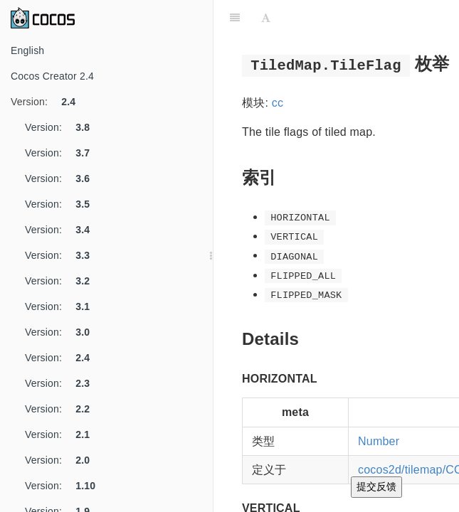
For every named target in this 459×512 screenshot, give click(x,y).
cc (277, 103)
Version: (48, 101)
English (27, 50)
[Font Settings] (265, 18)
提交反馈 (376, 486)
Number (378, 441)
